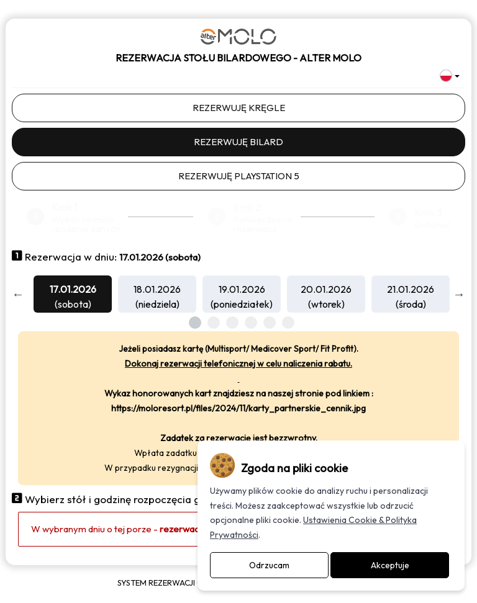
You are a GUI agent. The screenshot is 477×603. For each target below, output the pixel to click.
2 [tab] (213, 322)
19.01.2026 (242, 289)
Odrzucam (269, 565)
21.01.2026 (410, 289)
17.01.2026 (73, 289)
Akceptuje (390, 565)
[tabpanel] (73, 294)
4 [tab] (251, 322)
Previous (18, 294)
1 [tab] (195, 322)
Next (459, 294)
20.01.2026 (326, 289)
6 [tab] (288, 322)
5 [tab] (269, 322)
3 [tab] (232, 322)
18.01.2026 (157, 289)
